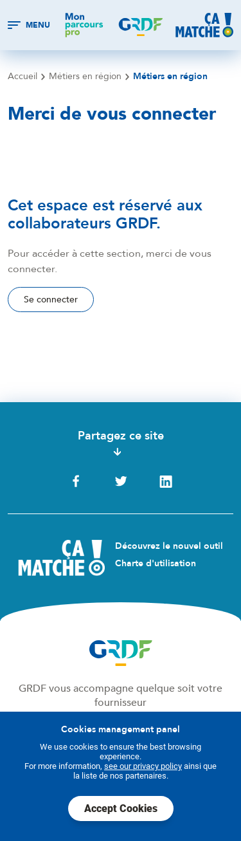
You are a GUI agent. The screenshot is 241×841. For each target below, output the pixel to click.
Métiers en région (85, 76)
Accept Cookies (120, 808)
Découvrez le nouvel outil (169, 546)
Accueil (22, 76)
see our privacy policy (143, 766)
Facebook (75, 481)
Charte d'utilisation (155, 563)
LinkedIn (165, 481)
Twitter (120, 481)
